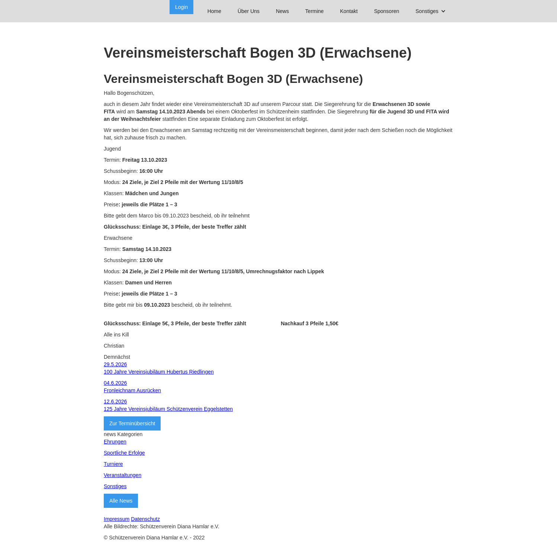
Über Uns (249, 11)
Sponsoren (386, 11)
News (282, 11)
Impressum (116, 519)
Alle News (120, 501)
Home (214, 11)
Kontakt (349, 11)
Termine (314, 11)
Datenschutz (145, 519)
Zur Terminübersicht (132, 423)
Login (181, 7)
